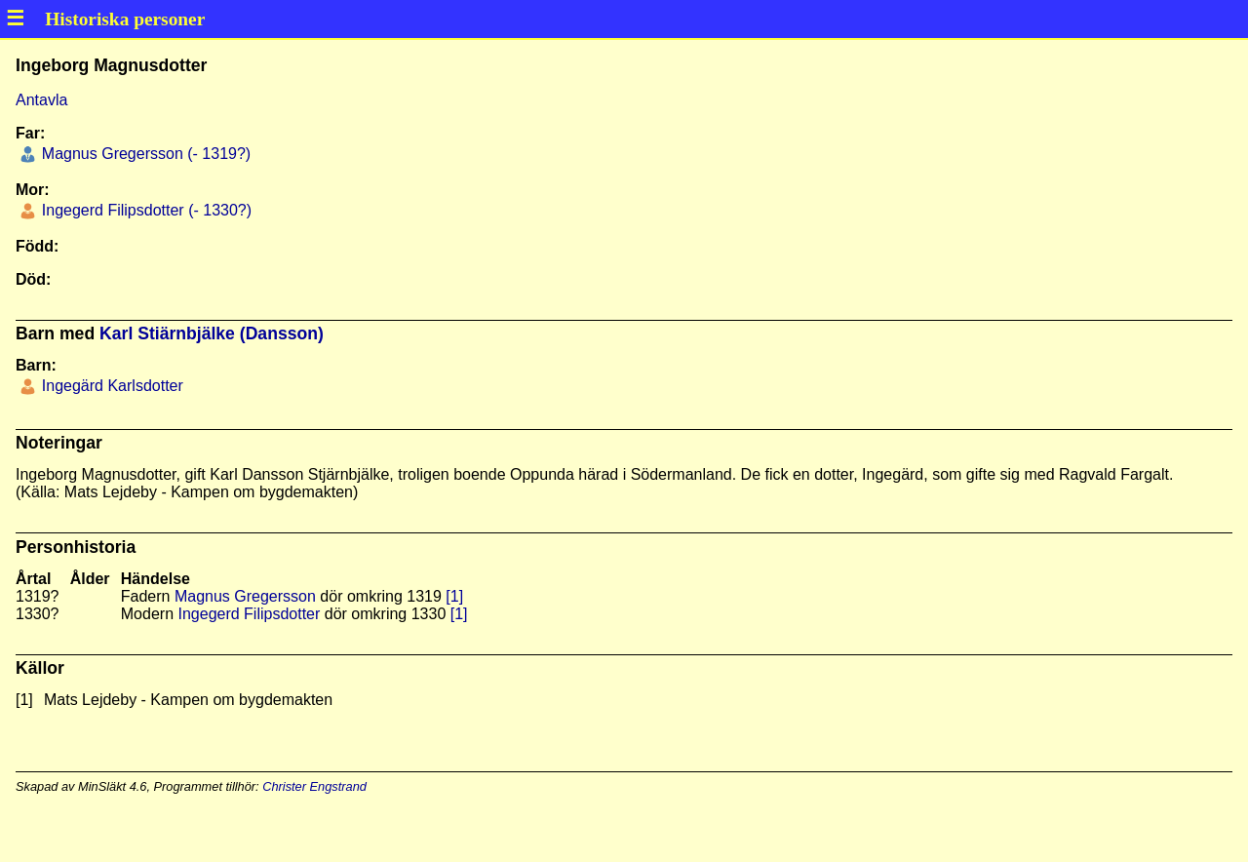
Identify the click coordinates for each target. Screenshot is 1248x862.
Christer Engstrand (314, 786)
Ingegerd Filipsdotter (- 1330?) (144, 210)
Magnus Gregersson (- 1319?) (144, 153)
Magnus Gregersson (245, 596)
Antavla (41, 100)
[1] (454, 596)
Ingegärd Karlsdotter (109, 385)
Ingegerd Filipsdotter (248, 614)
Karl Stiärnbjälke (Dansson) (211, 333)
